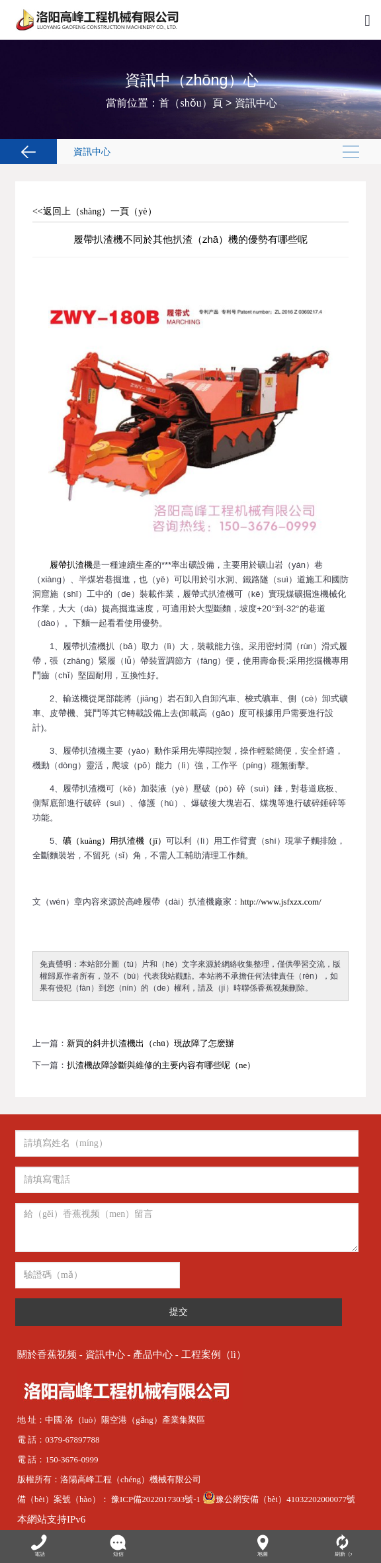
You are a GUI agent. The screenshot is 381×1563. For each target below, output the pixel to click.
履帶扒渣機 (71, 565)
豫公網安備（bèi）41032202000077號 (278, 1499)
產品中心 (153, 1354)
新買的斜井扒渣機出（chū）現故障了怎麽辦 (150, 1043)
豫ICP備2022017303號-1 (156, 1499)
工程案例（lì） (213, 1354)
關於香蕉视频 (47, 1354)
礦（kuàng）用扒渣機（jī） (114, 841)
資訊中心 (256, 103)
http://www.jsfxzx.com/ (280, 902)
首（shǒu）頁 (190, 103)
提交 (178, 1312)
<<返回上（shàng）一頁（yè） (94, 211)
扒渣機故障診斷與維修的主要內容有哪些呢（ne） (161, 1065)
